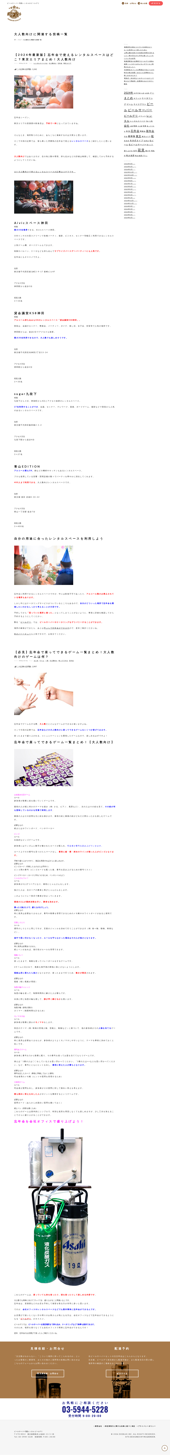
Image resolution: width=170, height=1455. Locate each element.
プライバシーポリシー (147, 1426)
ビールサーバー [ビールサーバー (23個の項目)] (140, 110)
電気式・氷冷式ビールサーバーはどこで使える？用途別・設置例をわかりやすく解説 (139, 81)
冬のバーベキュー (22, 634)
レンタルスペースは (41, 63)
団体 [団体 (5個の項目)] (135, 126)
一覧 (47, 660)
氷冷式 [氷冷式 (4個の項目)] (126, 141)
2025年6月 (130, 186)
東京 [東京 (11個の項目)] (138, 136)
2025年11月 (130, 172)
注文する (157, 3)
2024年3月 (129, 215)
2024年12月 (130, 200)
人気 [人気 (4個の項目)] (151, 121)
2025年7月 (130, 183)
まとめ (36, 660)
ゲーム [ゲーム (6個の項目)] (130, 104)
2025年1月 (129, 198)
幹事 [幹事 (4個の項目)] (144, 126)
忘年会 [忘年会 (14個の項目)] (135, 130)
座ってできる (63, 660)
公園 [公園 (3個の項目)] (131, 126)
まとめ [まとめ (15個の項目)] (128, 98)
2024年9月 (129, 206)
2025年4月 (130, 192)
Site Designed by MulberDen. (140, 1437)
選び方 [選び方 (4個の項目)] (148, 151)
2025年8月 (130, 181)
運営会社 (98, 1426)
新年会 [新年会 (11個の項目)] (150, 131)
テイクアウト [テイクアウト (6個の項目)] (140, 104)
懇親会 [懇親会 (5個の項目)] (143, 131)
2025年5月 (130, 189)
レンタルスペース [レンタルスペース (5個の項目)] (137, 121)
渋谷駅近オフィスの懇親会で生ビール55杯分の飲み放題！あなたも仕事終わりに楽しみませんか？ (139, 72)
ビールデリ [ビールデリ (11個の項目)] (131, 115)
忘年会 (60, 63)
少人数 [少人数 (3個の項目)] (140, 126)
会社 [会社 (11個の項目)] (126, 125)
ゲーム (42, 660)
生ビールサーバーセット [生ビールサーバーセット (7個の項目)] (141, 144)
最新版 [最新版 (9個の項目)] (131, 136)
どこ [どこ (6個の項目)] (152, 93)
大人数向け (53, 63)
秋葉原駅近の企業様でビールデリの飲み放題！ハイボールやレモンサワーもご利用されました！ (139, 64)
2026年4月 (129, 164)
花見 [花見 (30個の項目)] (141, 150)
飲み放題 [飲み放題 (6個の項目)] (130, 155)
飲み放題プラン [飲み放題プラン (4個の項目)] (141, 156)
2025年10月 (130, 175)
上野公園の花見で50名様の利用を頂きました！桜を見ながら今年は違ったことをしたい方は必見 (139, 55)
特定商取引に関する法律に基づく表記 (120, 1426)
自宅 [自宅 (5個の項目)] (135, 151)
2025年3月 (130, 195)
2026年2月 (129, 169)
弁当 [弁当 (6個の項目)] (128, 131)
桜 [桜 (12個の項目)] (152, 136)
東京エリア (67, 63)
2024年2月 (129, 217)
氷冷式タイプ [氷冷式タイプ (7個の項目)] (136, 140)
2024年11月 (130, 203)
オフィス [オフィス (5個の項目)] (137, 98)
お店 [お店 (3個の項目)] (142, 93)
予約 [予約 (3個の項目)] (147, 121)
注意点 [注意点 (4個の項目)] (146, 141)
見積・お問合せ (130, 3)
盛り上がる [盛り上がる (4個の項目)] (128, 151)
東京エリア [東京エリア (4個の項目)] (146, 136)
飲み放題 (144, 3)
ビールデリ (14, 13)
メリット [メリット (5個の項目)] (142, 116)
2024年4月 (129, 212)
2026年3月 (130, 166)
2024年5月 (129, 209)
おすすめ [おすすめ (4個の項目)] (137, 93)
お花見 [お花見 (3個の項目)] (147, 93)
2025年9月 (130, 178)
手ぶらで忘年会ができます (56, 628)
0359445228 (85, 1409)
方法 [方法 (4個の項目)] (126, 136)
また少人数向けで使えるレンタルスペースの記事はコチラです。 (45, 172)
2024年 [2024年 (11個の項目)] (128, 92)
